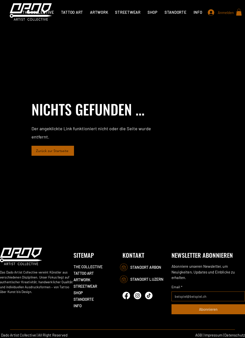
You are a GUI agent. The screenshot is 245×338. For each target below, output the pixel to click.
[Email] (207, 296)
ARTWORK (82, 280)
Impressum (213, 335)
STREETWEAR (85, 286)
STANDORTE (84, 299)
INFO (78, 306)
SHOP (78, 292)
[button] (72, 12)
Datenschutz (234, 335)
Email (177, 287)
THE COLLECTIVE (88, 266)
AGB (198, 335)
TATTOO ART (84, 273)
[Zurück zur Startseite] (53, 151)
